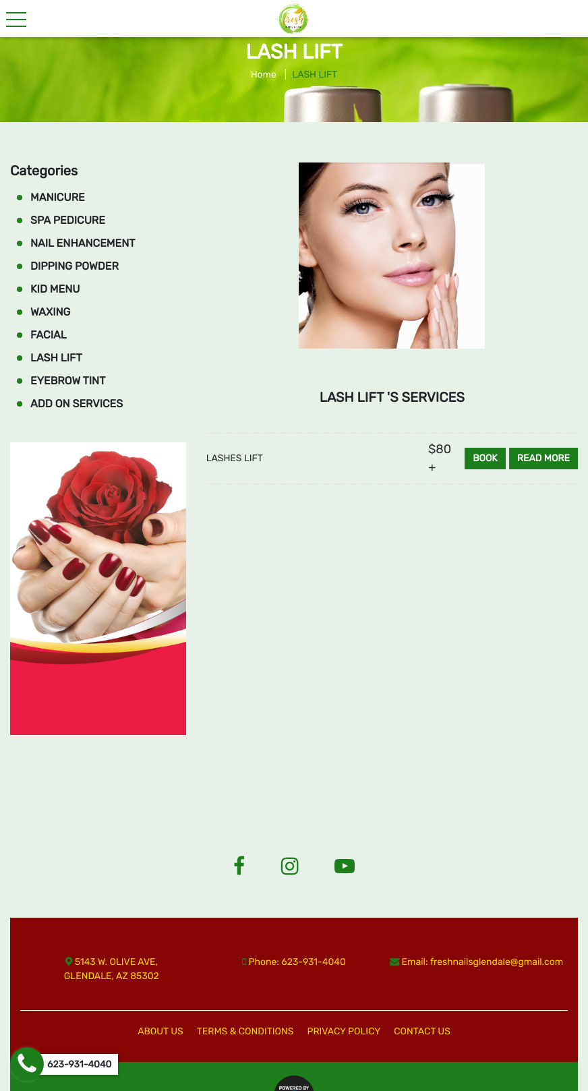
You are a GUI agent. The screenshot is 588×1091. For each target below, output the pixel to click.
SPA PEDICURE (67, 220)
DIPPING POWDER (74, 266)
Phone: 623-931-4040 (294, 962)
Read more (543, 458)
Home (263, 74)
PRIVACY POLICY (343, 1031)
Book (485, 458)
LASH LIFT (56, 357)
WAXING (50, 311)
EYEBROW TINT (67, 380)
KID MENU (55, 289)
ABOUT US (160, 1031)
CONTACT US (422, 1031)
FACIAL (48, 334)
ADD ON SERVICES (76, 403)
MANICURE (57, 197)
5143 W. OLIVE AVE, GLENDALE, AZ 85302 (111, 969)
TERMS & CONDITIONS (245, 1031)
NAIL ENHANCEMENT (83, 243)
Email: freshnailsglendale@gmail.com (476, 962)
